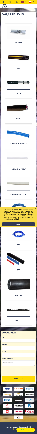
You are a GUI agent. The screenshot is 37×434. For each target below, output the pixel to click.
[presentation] (17, 371)
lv (25, 2)
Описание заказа (8, 359)
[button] (33, 6)
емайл (4, 344)
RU (33, 2)
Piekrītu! (18, 224)
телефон (5, 352)
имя (3, 337)
